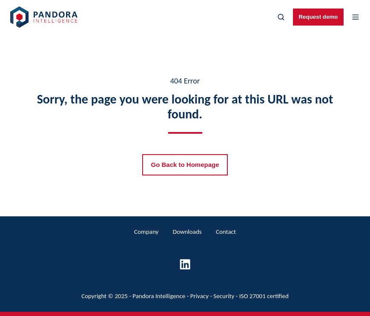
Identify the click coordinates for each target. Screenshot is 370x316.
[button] (281, 17)
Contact (226, 232)
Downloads (187, 232)
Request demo (318, 17)
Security (223, 296)
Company (146, 232)
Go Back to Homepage (185, 164)
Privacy (199, 296)
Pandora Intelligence (158, 296)
